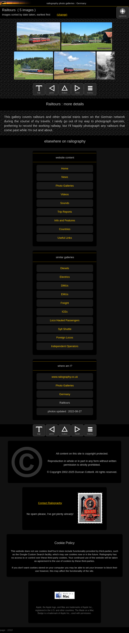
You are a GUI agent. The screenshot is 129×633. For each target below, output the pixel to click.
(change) (62, 14)
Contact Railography (50, 503)
